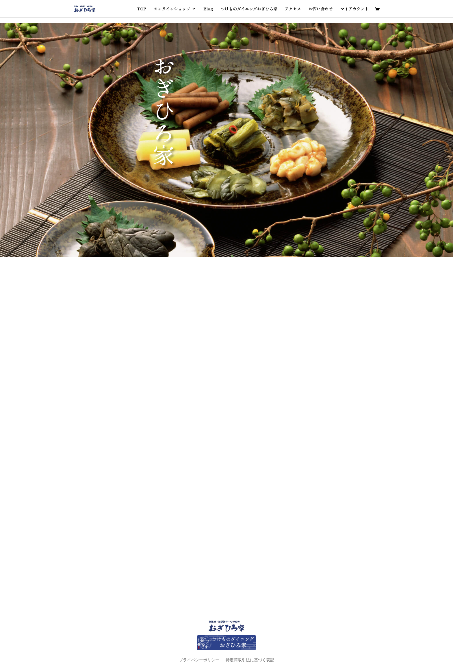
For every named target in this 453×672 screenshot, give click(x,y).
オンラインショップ (172, 9)
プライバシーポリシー (199, 660)
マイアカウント (354, 9)
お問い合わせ (321, 9)
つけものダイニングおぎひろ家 (249, 9)
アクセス (293, 9)
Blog (208, 9)
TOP (141, 9)
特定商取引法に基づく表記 (250, 660)
